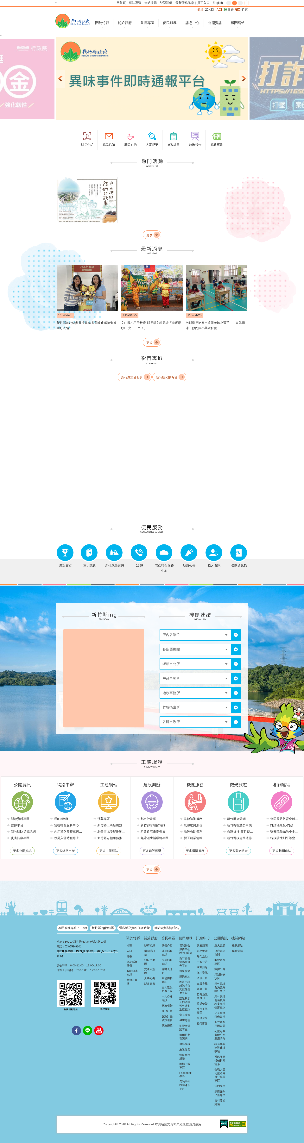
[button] (152, 78)
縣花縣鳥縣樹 (132, 963)
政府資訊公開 (219, 952)
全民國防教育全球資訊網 (284, 818)
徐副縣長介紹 (167, 961)
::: (56, 1)
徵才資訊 (202, 972)
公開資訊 (215, 23)
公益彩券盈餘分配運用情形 (219, 1035)
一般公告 (202, 961)
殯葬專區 (103, 818)
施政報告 (167, 1005)
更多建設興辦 (152, 850)
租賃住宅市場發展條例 (155, 831)
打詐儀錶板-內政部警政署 (284, 825)
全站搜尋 (150, 2)
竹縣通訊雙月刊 (202, 996)
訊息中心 (193, 23)
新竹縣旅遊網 (236, 818)
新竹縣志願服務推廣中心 (111, 838)
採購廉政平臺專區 (219, 1093)
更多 (149, 235)
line (87, 1026)
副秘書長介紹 (167, 980)
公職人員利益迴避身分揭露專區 (219, 1075)
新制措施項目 (219, 976)
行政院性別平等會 (282, 838)
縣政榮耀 (167, 1025)
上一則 (60, 79)
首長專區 (147, 23)
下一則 (243, 79)
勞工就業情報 (193, 838)
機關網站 (238, 23)
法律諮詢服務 (193, 818)
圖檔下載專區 (184, 1065)
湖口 (238, 9)
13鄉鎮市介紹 (132, 972)
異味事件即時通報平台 (184, 1085)
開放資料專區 (20, 818)
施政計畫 (167, 1011)
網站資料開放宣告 (167, 928)
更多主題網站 (108, 850)
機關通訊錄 (149, 952)
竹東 (245, 9)
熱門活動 (202, 956)
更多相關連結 (281, 850)
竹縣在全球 (132, 981)
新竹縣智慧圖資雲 (219, 1024)
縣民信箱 (184, 971)
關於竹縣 (102, 23)
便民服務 (170, 23)
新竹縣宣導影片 (132, 377)
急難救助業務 (193, 831)
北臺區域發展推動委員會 (111, 831)
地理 (129, 945)
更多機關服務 (195, 850)
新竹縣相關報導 (167, 377)
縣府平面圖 (149, 961)
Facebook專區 (185, 1074)
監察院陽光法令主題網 (284, 831)
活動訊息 (202, 967)
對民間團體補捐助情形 (219, 1060)
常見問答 (184, 1014)
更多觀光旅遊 (238, 850)
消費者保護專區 (184, 1027)
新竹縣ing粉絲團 (103, 928)
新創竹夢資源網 (184, 1036)
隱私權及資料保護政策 (134, 928)
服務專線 (184, 1044)
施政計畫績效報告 (167, 1018)
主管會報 (202, 983)
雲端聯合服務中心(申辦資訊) (185, 949)
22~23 (209, 9)
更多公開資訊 (22, 850)
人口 (129, 950)
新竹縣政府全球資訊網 (72, 21)
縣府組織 (149, 945)
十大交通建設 (167, 998)
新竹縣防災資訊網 (23, 831)
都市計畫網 (148, 818)
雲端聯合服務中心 (66, 825)
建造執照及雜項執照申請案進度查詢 (184, 1004)
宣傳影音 (202, 1023)
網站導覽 (135, 2)
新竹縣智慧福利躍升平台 (184, 962)
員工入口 (203, 2)
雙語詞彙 (166, 2)
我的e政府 (61, 818)
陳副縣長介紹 (167, 952)
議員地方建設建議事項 (219, 1047)
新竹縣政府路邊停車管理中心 (241, 838)
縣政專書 (149, 983)
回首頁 (121, 2)
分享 (246, 3)
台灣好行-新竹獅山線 (241, 831)
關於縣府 (125, 23)
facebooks (76, 1026)
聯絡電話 (237, 950)
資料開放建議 (219, 1102)
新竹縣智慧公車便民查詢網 (241, 825)
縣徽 (129, 956)
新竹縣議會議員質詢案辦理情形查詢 (219, 1002)
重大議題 (219, 945)
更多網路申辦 (65, 850)
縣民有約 (184, 976)
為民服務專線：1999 (72, 928)
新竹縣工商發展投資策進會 (111, 825)
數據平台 (17, 825)
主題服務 (184, 1049)
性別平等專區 (202, 1010)
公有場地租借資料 (219, 1014)
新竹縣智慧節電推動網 (155, 825)
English (218, 2)
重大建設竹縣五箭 (167, 989)
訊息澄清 (202, 950)
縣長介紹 (167, 945)
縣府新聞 (202, 945)
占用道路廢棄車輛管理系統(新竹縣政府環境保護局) (68, 831)
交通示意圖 (149, 971)
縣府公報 (202, 988)
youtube (98, 1026)
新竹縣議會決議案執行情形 (219, 987)
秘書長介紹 (167, 971)
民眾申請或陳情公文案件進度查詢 (184, 987)
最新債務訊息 (184, 2)
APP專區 (184, 1020)
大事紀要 (149, 978)
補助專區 (219, 1086)
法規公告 (202, 978)
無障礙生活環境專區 (154, 838)
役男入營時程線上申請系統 (68, 838)
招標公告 (202, 1003)
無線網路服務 (193, 825)
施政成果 (202, 1018)
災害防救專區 (20, 838)
